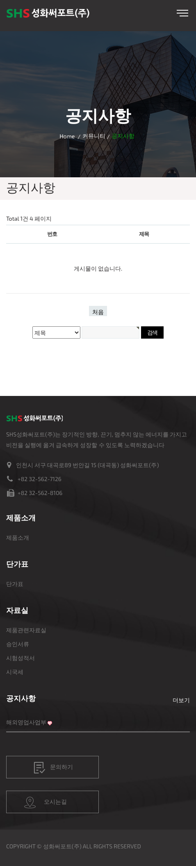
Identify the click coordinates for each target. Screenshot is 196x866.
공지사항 (21, 698)
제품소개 (17, 537)
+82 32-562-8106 (40, 492)
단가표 (14, 583)
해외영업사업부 (26, 722)
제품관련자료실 (26, 629)
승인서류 (17, 643)
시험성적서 (20, 657)
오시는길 (45, 802)
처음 (98, 311)
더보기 (181, 699)
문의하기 (53, 767)
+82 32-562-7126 (40, 478)
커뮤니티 (93, 135)
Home (67, 136)
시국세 (14, 671)
